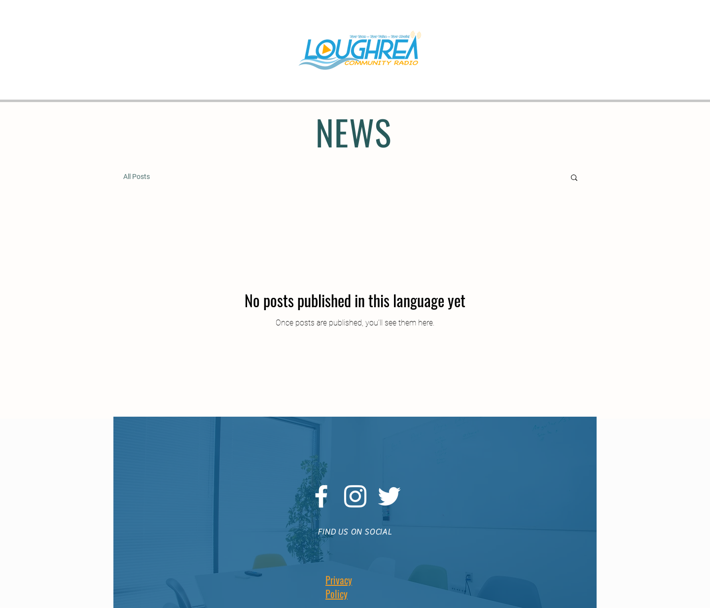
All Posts (136, 176)
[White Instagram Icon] (355, 496)
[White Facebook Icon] (321, 496)
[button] (574, 178)
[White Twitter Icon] (389, 496)
